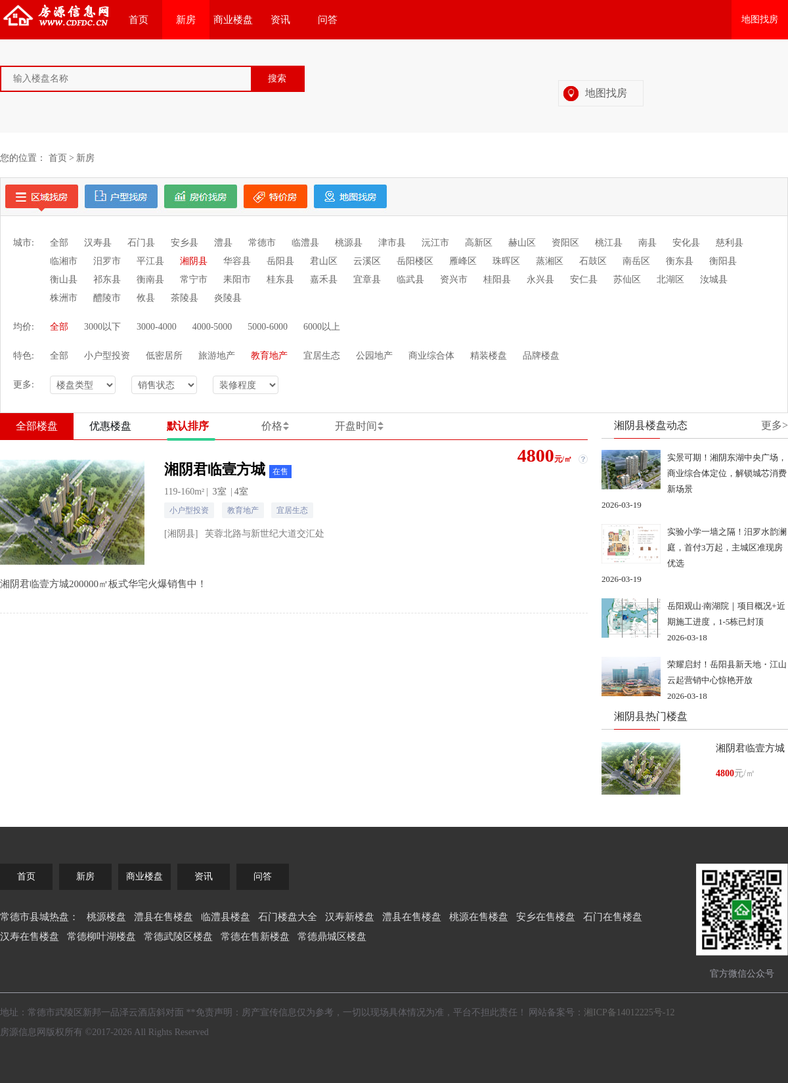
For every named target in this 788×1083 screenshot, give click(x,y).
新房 (186, 19)
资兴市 (454, 279)
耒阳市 (237, 279)
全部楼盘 (37, 425)
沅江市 (435, 243)
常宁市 (194, 279)
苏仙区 (627, 279)
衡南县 (150, 279)
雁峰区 (463, 261)
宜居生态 (321, 356)
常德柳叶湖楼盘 (101, 936)
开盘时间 (356, 425)
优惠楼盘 (110, 425)
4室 (241, 492)
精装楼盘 (488, 356)
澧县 (223, 243)
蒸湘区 (549, 261)
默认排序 (188, 425)
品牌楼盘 (541, 356)
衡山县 (63, 279)
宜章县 (367, 279)
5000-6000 (268, 327)
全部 (59, 243)
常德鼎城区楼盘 (331, 936)
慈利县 (729, 243)
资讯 (280, 19)
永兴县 (540, 279)
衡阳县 (723, 261)
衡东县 (679, 261)
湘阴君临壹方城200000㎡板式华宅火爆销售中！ (103, 584)
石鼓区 (593, 261)
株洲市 (63, 298)
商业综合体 (431, 356)
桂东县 (280, 279)
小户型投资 (107, 356)
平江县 (150, 261)
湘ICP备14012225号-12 (629, 1012)
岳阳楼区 (415, 261)
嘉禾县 (324, 279)
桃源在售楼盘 (478, 917)
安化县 (686, 243)
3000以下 (102, 327)
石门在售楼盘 (612, 917)
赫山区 (522, 243)
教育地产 (269, 356)
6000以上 (321, 327)
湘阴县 (194, 261)
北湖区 (670, 279)
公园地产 (374, 356)
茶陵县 (184, 298)
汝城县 (714, 279)
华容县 (237, 261)
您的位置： (23, 158)
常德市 (262, 243)
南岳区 (636, 261)
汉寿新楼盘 (349, 917)
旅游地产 (216, 356)
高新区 (478, 243)
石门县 (141, 243)
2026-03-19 (622, 505)
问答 (328, 19)
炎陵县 (228, 298)
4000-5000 (212, 327)
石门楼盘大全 (287, 917)
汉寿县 (98, 243)
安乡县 (184, 243)
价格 (271, 425)
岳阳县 (280, 261)
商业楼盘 (233, 19)
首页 (138, 19)
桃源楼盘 (106, 917)
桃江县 (609, 243)
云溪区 (367, 261)
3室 (220, 492)
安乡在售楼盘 (545, 917)
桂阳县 (497, 279)
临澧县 (305, 243)
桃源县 (348, 243)
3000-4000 (157, 327)
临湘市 (63, 261)
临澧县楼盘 (225, 917)
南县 (647, 243)
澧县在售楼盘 (163, 917)
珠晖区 (506, 261)
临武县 (410, 279)
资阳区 (565, 243)
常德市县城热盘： (39, 917)
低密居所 (164, 356)
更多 (774, 425)
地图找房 (759, 19)
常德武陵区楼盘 (178, 936)
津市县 (392, 243)
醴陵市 (107, 298)
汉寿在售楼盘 (29, 936)
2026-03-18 (687, 637)
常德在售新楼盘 (255, 936)
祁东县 (107, 279)
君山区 (324, 261)
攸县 (146, 298)
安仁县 (584, 279)
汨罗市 (107, 261)
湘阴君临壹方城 (228, 469)
